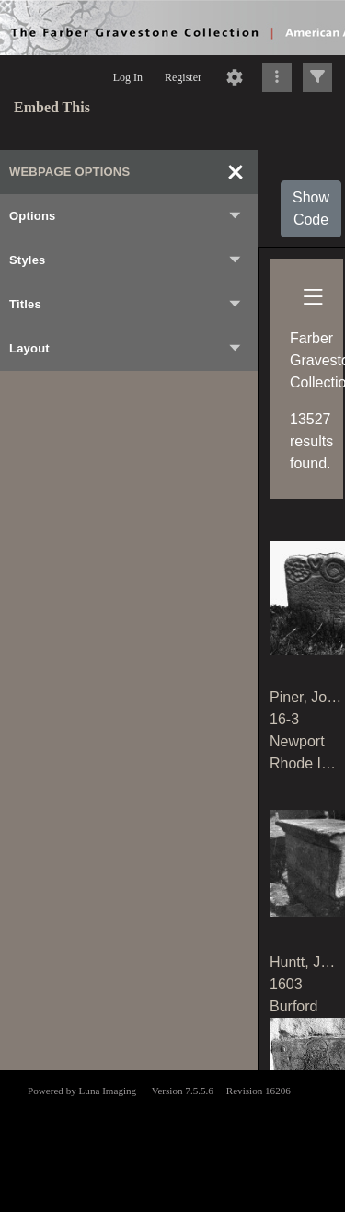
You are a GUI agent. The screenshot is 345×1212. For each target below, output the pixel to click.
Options (126, 216)
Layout (126, 348)
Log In (128, 77)
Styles (126, 260)
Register (183, 77)
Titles (126, 304)
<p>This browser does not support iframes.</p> (172, 1139)
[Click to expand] (317, 77)
